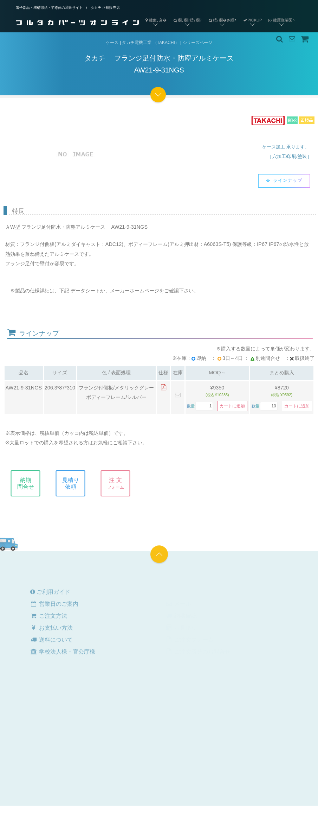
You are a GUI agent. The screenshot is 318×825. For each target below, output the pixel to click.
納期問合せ (30, 483)
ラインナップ (284, 180)
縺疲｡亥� (155, 20)
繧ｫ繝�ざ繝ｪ (220, 15)
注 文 (120, 483)
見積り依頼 (75, 483)
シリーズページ (197, 42)
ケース (112, 42)
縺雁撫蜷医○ (280, 15)
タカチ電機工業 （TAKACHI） (150, 42)
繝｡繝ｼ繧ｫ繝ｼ (186, 15)
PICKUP (252, 20)
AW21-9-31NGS (24, 388)
